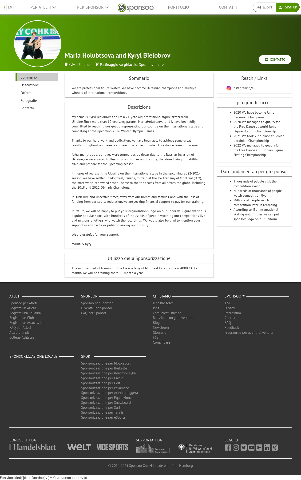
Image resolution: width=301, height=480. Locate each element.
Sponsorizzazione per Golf (100, 383)
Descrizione (29, 85)
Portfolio (178, 7)
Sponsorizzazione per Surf (100, 407)
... (16, 7)
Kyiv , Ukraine (79, 64)
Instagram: (239, 88)
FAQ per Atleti (20, 327)
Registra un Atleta (22, 308)
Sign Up (288, 7)
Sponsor (89, 296)
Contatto (275, 59)
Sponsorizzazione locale (33, 356)
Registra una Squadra (25, 313)
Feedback (232, 327)
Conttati (230, 317)
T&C (228, 303)
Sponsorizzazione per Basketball (105, 368)
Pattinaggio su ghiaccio (118, 64)
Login (264, 7)
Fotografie (28, 100)
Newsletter (161, 327)
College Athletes (21, 337)
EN (10, 7)
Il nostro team (163, 303)
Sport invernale (151, 64)
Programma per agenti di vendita (249, 332)
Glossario (159, 332)
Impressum (233, 313)
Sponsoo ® (235, 296)
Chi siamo (162, 296)
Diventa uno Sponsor (96, 308)
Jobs (156, 308)
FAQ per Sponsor (93, 313)
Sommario (28, 77)
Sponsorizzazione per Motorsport (106, 363)
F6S (155, 337)
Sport (86, 356)
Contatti (228, 7)
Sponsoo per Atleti (23, 303)
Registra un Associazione (27, 322)
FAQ (228, 322)
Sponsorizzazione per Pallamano (105, 388)
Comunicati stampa (167, 313)
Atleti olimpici (20, 332)
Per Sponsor (92, 7)
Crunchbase (161, 342)
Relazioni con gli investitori (173, 317)
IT (4, 7)
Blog (156, 322)
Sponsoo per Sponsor (97, 303)
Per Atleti (43, 7)
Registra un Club (21, 317)
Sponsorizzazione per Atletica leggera (109, 392)
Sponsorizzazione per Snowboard (106, 402)
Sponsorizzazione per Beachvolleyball (109, 373)
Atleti (15, 296)
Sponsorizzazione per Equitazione (106, 397)
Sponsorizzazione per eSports (103, 417)
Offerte (26, 92)
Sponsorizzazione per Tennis (102, 412)
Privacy (230, 308)
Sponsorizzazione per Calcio (102, 378)
